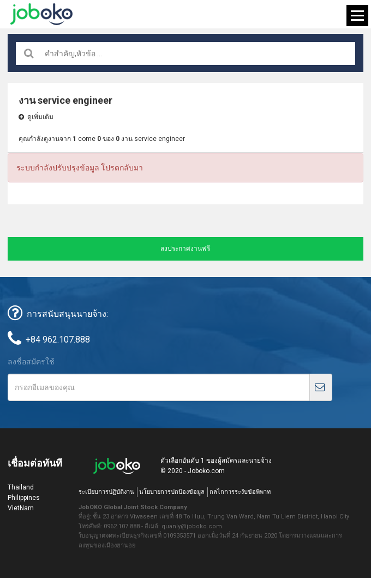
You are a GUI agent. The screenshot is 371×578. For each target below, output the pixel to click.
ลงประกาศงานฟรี (185, 248)
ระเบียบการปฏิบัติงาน (106, 492)
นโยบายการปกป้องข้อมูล (172, 492)
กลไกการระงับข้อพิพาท (240, 492)
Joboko (41, 14)
